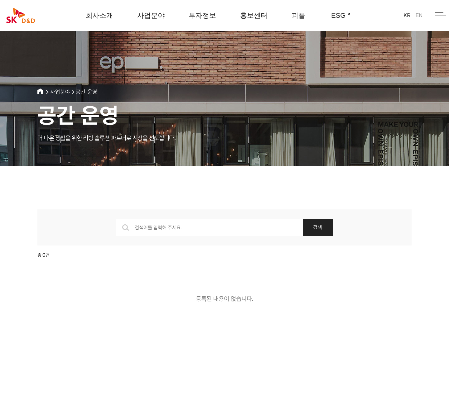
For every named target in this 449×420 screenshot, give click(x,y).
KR (407, 15)
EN (419, 15)
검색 (317, 227)
